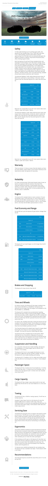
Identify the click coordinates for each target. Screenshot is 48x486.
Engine (28, 44)
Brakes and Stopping (43, 45)
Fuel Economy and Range (35, 45)
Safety (5, 44)
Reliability (20, 44)
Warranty (13, 44)
